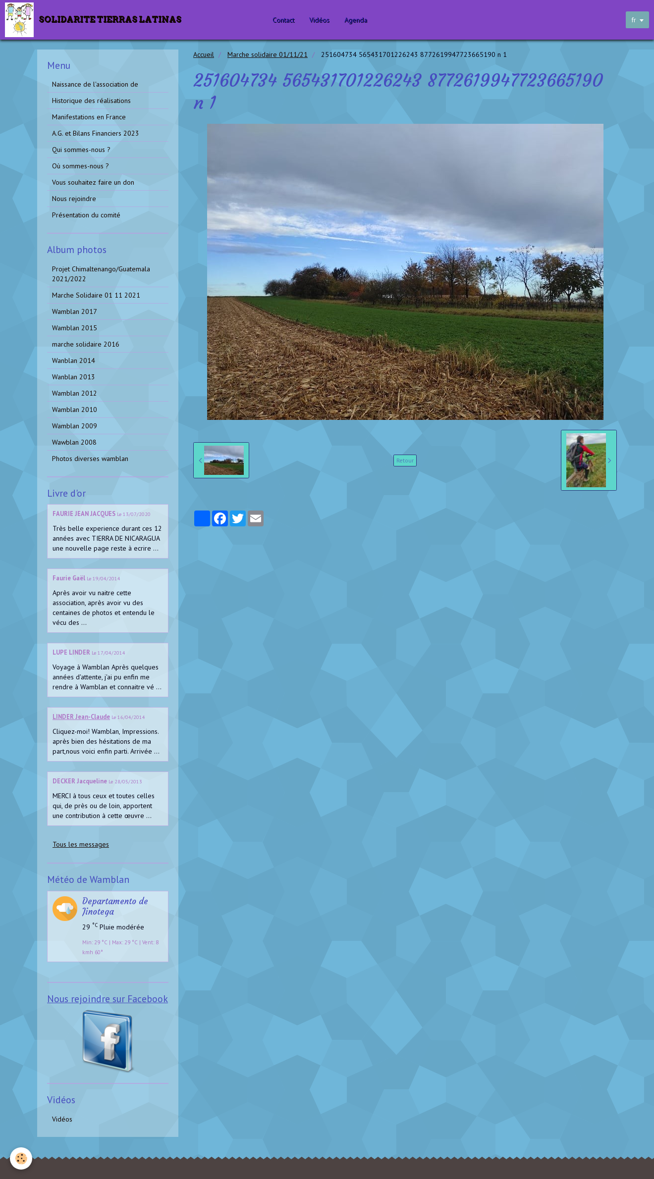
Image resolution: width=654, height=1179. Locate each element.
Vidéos (322, 19)
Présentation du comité (86, 214)
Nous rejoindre (74, 198)
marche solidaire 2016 (85, 344)
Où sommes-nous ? (80, 165)
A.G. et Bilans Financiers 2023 (95, 133)
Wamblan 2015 (74, 327)
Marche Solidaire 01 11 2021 (96, 295)
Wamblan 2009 (74, 425)
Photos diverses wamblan (90, 458)
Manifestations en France (89, 116)
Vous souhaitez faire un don (93, 182)
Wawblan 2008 (74, 442)
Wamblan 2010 (74, 409)
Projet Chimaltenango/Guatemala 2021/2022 (101, 273)
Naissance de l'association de (95, 84)
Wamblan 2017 (74, 311)
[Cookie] (21, 1158)
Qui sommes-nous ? (81, 149)
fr (633, 19)
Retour (405, 460)
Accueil (203, 54)
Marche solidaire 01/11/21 (267, 54)
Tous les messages (81, 844)
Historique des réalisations (91, 100)
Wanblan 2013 (73, 376)
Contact (286, 19)
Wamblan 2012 (74, 393)
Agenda (358, 19)
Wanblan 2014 (73, 360)
